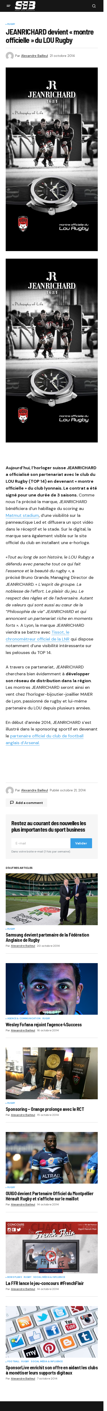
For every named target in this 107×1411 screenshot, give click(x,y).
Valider (81, 843)
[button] (8, 6)
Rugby (11, 24)
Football (13, 1362)
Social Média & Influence (49, 1277)
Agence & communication (24, 1019)
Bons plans (14, 1277)
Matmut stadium (22, 515)
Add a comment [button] (29, 803)
